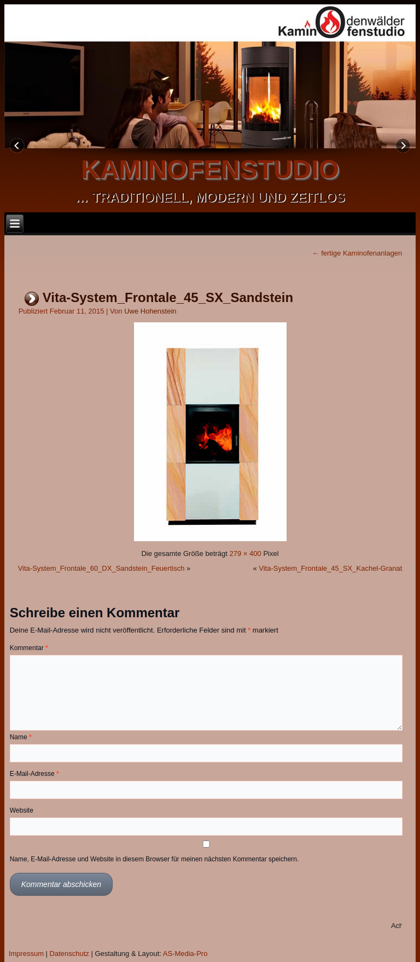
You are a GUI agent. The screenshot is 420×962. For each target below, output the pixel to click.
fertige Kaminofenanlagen (357, 253)
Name (21, 737)
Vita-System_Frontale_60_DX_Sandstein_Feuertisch (101, 568)
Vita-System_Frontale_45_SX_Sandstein (168, 297)
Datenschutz (69, 953)
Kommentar (29, 648)
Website (21, 810)
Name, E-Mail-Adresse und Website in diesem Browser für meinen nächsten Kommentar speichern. (154, 859)
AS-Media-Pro (185, 953)
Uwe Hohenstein (150, 311)
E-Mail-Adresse (34, 774)
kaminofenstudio (210, 169)
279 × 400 (245, 553)
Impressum (26, 953)
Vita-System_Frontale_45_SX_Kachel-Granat (330, 568)
